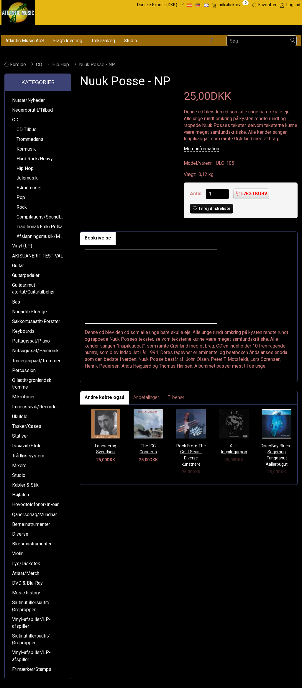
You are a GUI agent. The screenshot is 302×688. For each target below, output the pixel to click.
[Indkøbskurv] (230, 5)
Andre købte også (104, 397)
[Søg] (292, 41)
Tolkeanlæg (103, 40)
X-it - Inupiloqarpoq (234, 449)
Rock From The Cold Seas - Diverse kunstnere (191, 455)
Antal (196, 193)
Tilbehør (176, 397)
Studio (130, 40)
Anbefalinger (146, 397)
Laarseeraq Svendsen (105, 449)
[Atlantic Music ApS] (18, 11)
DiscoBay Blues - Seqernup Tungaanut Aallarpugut (277, 455)
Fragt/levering (67, 40)
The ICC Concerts (148, 449)
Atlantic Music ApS (24, 40)
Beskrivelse (98, 238)
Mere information (201, 148)
